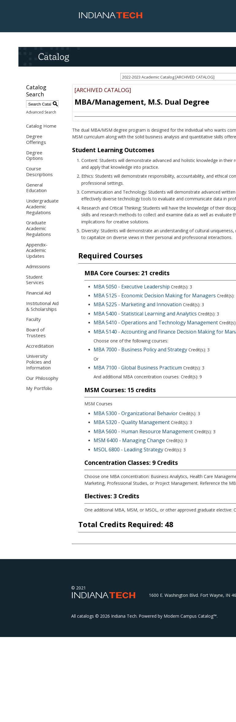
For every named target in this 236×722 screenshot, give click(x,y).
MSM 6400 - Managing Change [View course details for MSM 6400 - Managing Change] (129, 440)
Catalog (53, 56)
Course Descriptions (39, 171)
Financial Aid (38, 293)
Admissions (38, 266)
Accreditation (40, 346)
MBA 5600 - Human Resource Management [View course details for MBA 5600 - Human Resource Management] (143, 431)
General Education (36, 188)
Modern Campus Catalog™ (190, 616)
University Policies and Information (38, 362)
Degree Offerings (36, 139)
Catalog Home (41, 126)
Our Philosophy (42, 378)
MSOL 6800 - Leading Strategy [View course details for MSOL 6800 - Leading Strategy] (128, 449)
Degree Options (34, 155)
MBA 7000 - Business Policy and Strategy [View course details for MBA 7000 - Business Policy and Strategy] (140, 349)
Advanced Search (41, 112)
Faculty (33, 319)
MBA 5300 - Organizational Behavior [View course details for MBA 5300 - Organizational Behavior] (136, 413)
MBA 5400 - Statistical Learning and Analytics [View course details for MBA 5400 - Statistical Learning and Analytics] (145, 313)
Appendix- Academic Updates (37, 250)
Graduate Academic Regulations (38, 228)
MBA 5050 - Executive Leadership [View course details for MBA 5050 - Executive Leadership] (132, 286)
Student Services (35, 280)
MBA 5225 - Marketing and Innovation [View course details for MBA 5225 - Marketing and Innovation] (138, 304)
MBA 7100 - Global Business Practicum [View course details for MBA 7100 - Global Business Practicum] (138, 367)
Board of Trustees (36, 332)
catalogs (85, 616)
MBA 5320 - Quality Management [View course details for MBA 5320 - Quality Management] (132, 422)
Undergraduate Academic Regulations (42, 206)
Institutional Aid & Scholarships (42, 306)
